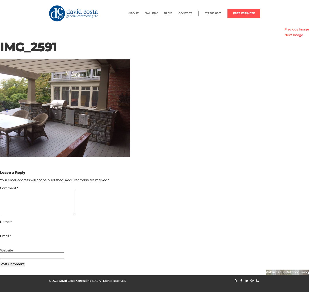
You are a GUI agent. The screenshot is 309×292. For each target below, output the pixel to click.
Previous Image (296, 29)
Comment (9, 188)
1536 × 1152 (40, 164)
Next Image (293, 35)
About (133, 13)
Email (5, 241)
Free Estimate (244, 13)
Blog (168, 13)
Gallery (151, 13)
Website (6, 255)
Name (6, 226)
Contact (185, 13)
